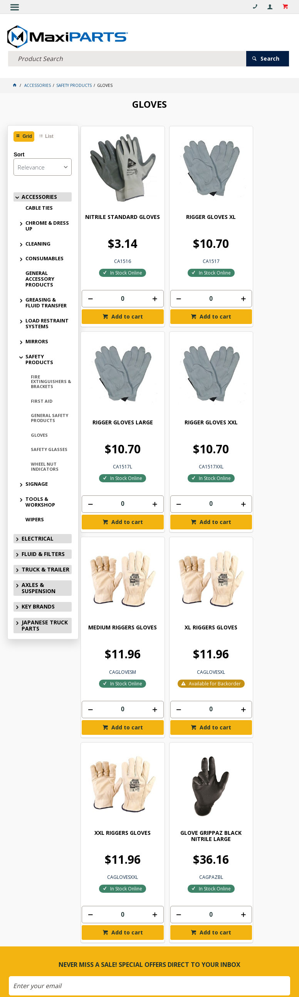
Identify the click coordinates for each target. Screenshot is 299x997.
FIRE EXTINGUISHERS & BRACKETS (51, 380)
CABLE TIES (39, 205)
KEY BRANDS (38, 605)
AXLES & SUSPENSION (38, 586)
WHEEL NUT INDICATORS (45, 465)
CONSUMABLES (44, 256)
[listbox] (42, 165)
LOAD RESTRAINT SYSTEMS (47, 321)
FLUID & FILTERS (43, 552)
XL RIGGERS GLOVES (254, 383)
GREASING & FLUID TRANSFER (46, 301)
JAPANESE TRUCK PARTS (45, 623)
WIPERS (34, 517)
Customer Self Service (156, 972)
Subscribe (153, 748)
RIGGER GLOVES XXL (113, 383)
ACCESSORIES (39, 194)
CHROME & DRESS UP (47, 223)
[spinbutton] (113, 278)
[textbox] (127, 56)
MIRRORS (36, 339)
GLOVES (39, 433)
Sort (18, 152)
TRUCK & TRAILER (45, 567)
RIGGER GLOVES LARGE (254, 196)
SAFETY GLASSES (49, 448)
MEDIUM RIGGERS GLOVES (184, 386)
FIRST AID (41, 399)
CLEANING (37, 241)
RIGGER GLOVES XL (184, 196)
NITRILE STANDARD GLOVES (113, 199)
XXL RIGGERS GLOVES (114, 578)
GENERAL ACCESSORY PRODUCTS (39, 277)
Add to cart (117, 295)
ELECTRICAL (38, 537)
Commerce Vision (148, 977)
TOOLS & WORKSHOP (40, 500)
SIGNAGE (36, 482)
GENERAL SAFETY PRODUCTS (49, 416)
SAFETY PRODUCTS (39, 357)
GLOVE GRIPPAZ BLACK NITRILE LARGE (184, 581)
